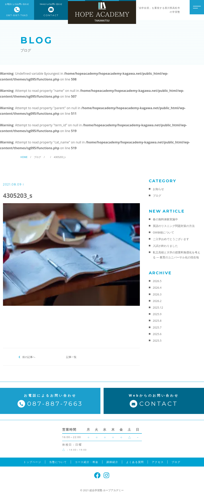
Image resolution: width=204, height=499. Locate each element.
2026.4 (157, 287)
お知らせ (158, 189)
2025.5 (157, 340)
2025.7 (157, 327)
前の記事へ (28, 357)
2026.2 (157, 301)
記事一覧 (71, 357)
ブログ (157, 195)
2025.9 (157, 314)
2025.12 (158, 307)
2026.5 (157, 281)
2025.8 (157, 321)
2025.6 (157, 334)
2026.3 (157, 294)
